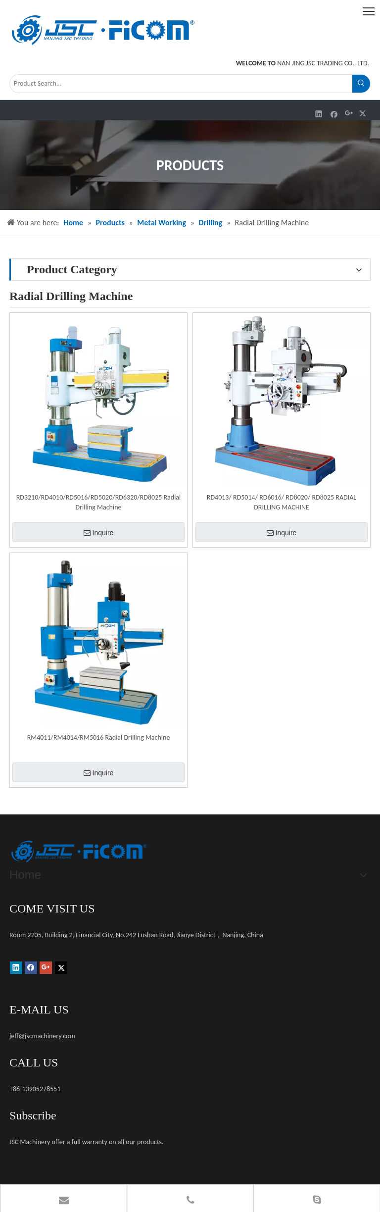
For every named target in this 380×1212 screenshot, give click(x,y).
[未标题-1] (78, 851)
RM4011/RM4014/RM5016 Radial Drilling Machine (98, 737)
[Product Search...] (181, 84)
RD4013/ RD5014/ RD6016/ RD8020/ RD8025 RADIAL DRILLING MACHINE (281, 502)
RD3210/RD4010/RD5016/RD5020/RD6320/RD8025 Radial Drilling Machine (98, 502)
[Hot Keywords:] (361, 84)
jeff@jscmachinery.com (42, 1036)
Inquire (99, 533)
